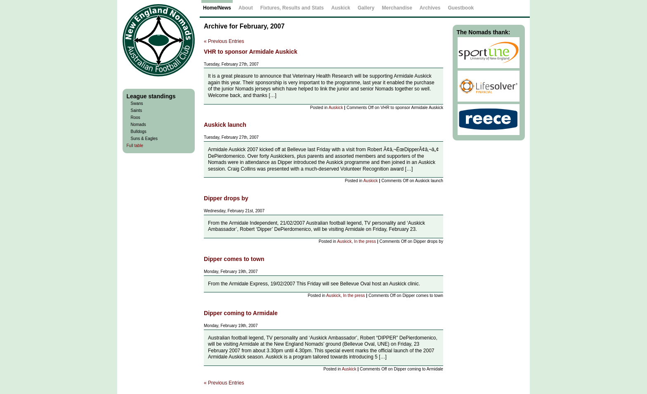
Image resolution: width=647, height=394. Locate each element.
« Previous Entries (224, 41)
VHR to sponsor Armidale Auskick (251, 51)
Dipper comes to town (234, 259)
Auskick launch (225, 124)
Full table (135, 145)
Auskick (335, 107)
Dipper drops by (226, 198)
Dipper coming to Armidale (241, 313)
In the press (365, 241)
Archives (430, 8)
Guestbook (461, 8)
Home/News (217, 8)
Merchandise (397, 8)
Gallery (366, 8)
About (245, 8)
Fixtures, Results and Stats (292, 8)
